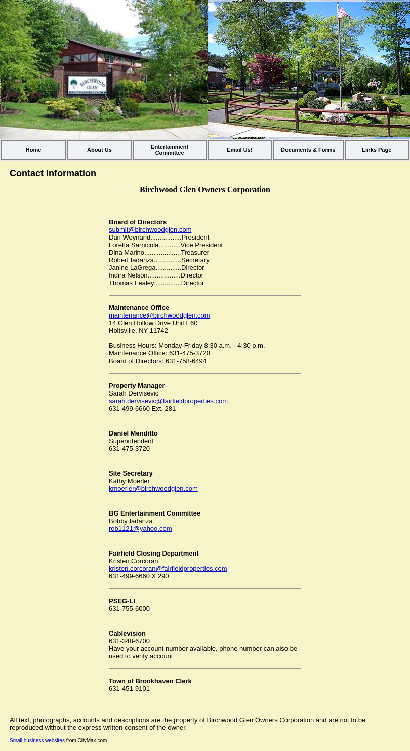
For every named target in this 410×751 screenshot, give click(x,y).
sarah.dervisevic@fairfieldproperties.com (168, 401)
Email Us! (239, 150)
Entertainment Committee (169, 150)
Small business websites (37, 740)
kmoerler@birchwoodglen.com (153, 488)
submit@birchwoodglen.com (150, 229)
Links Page (376, 150)
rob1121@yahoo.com (140, 528)
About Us (99, 150)
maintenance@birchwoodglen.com (159, 315)
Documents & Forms (308, 150)
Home (34, 150)
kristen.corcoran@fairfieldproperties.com (168, 568)
